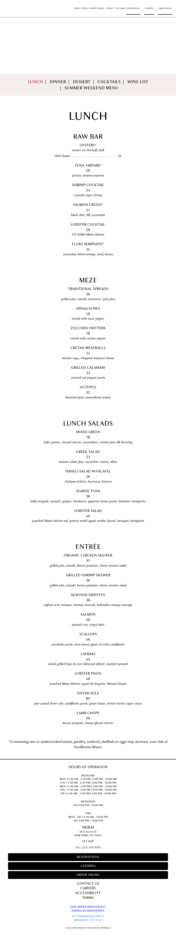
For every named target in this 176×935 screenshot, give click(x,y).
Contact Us (88, 883)
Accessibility (88, 892)
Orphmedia (105, 927)
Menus (85, 8)
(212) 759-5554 (91, 847)
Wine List (137, 82)
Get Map (88, 841)
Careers (88, 888)
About (77, 8)
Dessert (82, 82)
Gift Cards (120, 8)
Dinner (58, 82)
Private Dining (97, 8)
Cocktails (109, 82)
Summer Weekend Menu (91, 88)
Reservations (133, 8)
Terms (88, 897)
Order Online (165, 8)
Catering (149, 8)
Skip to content (17, 2)
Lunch (35, 82)
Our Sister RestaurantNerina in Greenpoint (88, 908)
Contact (110, 8)
